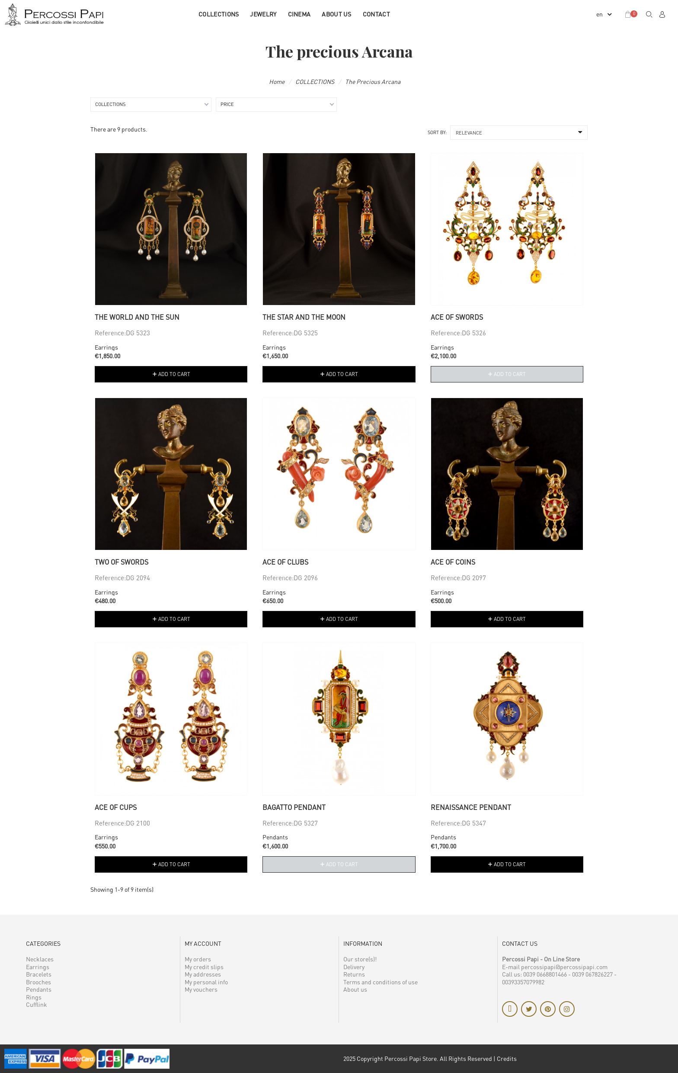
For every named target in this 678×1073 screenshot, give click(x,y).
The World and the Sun (137, 317)
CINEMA (299, 14)
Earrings (106, 347)
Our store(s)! (360, 959)
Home (277, 81)
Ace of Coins (453, 562)
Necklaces (40, 959)
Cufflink (36, 1004)
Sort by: (437, 132)
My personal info (206, 982)
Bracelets (38, 974)
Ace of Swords (457, 317)
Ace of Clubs (285, 562)
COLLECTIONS (218, 14)
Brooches (38, 982)
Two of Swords (121, 562)
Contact (376, 14)
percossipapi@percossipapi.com (564, 966)
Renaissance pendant (471, 807)
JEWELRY (263, 14)
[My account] (662, 14)
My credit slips (204, 966)
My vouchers (201, 989)
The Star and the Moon (303, 317)
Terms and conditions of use (380, 982)
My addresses (203, 974)
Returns (354, 974)
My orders (198, 959)
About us (336, 14)
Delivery (354, 966)
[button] (649, 14)
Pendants (275, 837)
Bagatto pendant (294, 807)
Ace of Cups (116, 807)
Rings (34, 997)
